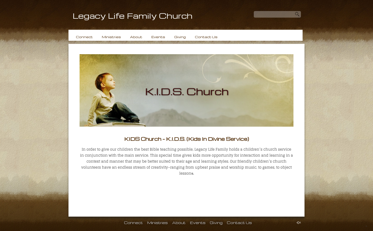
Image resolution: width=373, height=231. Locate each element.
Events (158, 37)
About (136, 37)
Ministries (111, 37)
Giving (180, 37)
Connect (84, 37)
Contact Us (206, 37)
